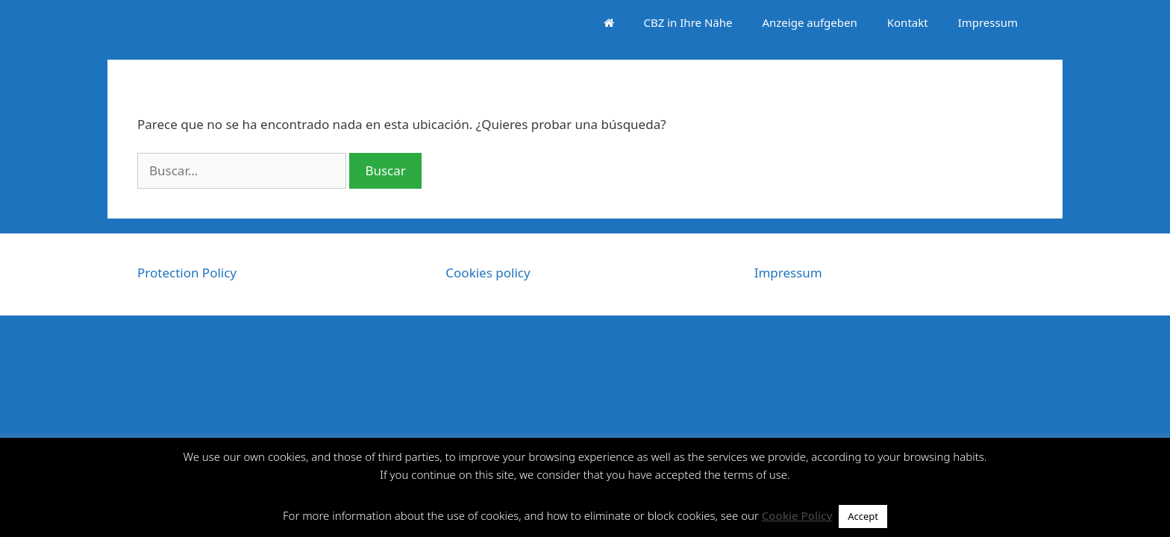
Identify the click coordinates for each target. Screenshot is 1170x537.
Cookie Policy (797, 515)
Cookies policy (487, 272)
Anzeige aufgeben (809, 22)
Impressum (988, 22)
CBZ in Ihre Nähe (688, 22)
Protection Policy (187, 272)
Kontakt (907, 22)
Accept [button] (863, 516)
